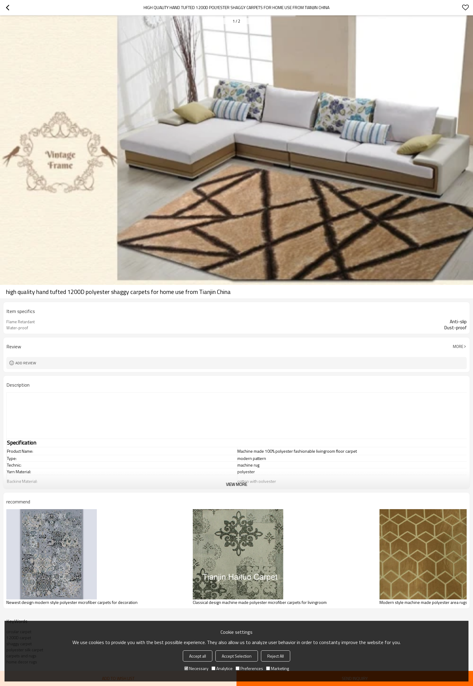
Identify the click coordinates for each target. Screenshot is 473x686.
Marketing (277, 668)
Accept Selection (237, 656)
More (458, 346)
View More (236, 484)
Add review (25, 363)
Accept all (197, 656)
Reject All (275, 656)
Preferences (249, 668)
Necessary (196, 668)
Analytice (222, 668)
